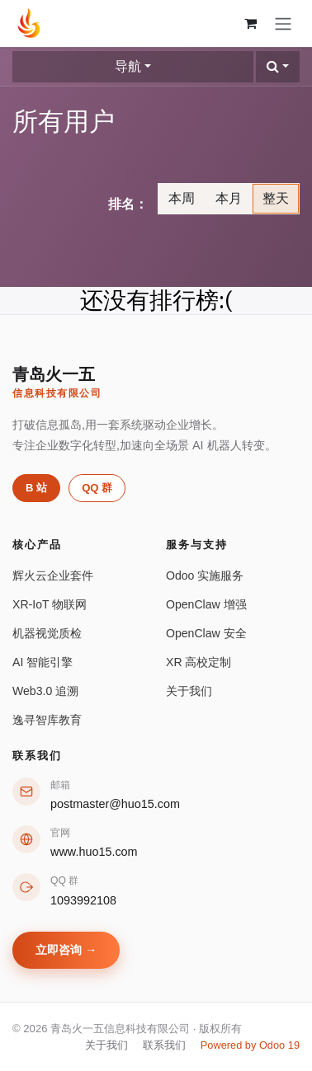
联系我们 (164, 1045)
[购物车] (250, 23)
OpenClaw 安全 (206, 633)
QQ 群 (97, 487)
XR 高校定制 (198, 662)
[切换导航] (283, 23)
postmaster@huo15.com (115, 803)
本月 (228, 198)
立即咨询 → (66, 949)
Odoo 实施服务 (204, 575)
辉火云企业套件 (52, 575)
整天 (275, 198)
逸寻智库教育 (47, 719)
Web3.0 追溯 (45, 691)
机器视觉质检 (47, 633)
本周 (181, 198)
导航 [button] (128, 66)
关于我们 (189, 691)
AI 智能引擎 (42, 662)
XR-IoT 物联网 (49, 604)
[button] (278, 66)
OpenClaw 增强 (206, 604)
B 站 (36, 487)
